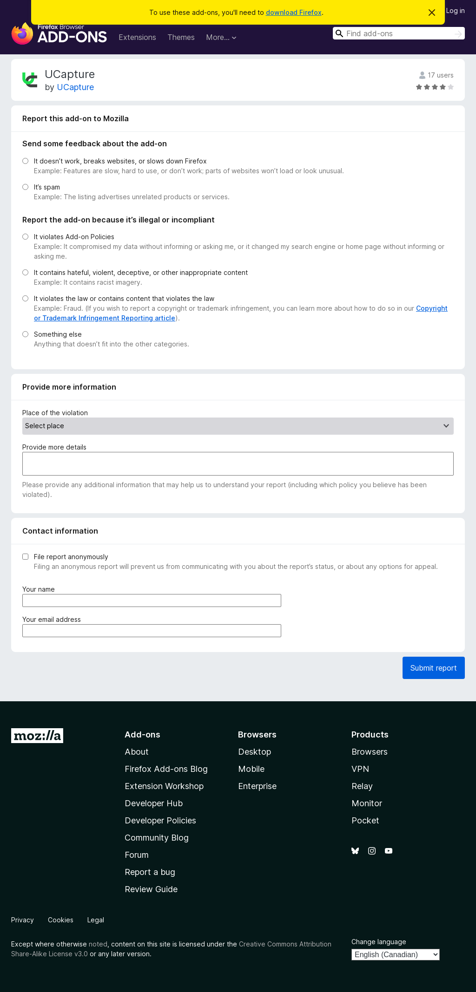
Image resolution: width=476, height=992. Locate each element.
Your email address (53, 619)
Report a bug (150, 872)
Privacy (22, 920)
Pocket (365, 820)
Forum (137, 855)
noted (98, 944)
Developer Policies (160, 820)
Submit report (433, 667)
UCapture (75, 87)
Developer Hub (154, 803)
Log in (455, 10)
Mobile (251, 769)
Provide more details (54, 447)
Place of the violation (55, 413)
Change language (378, 942)
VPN (360, 769)
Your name (40, 589)
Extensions (137, 37)
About (137, 752)
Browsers (369, 752)
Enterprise (257, 786)
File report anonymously (71, 557)
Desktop (254, 752)
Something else (58, 334)
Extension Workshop (164, 786)
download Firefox (294, 12)
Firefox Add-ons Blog (166, 769)
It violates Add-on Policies (74, 237)
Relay (362, 786)
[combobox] (399, 33)
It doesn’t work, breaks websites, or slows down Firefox (120, 161)
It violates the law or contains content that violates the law (124, 298)
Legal (95, 920)
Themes (181, 37)
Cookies (60, 920)
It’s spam (47, 187)
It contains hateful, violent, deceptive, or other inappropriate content (141, 272)
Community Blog (157, 837)
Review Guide (151, 889)
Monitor (366, 803)
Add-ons (142, 734)
